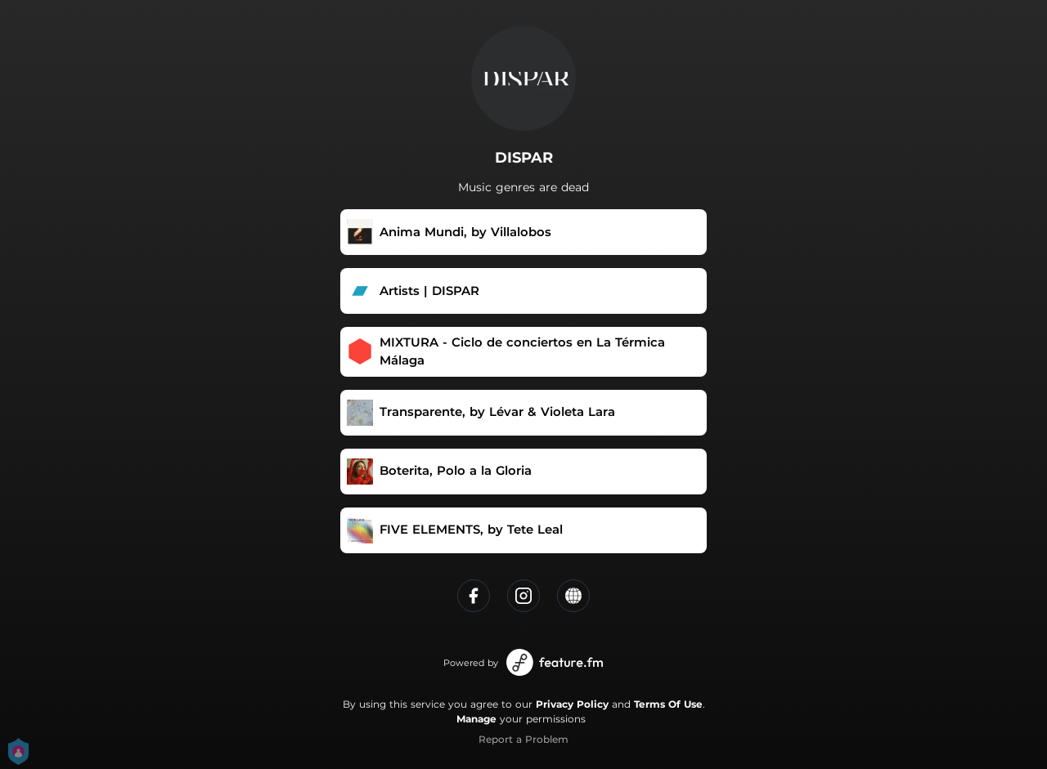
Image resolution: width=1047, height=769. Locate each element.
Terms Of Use (668, 704)
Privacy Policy (572, 704)
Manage (476, 719)
